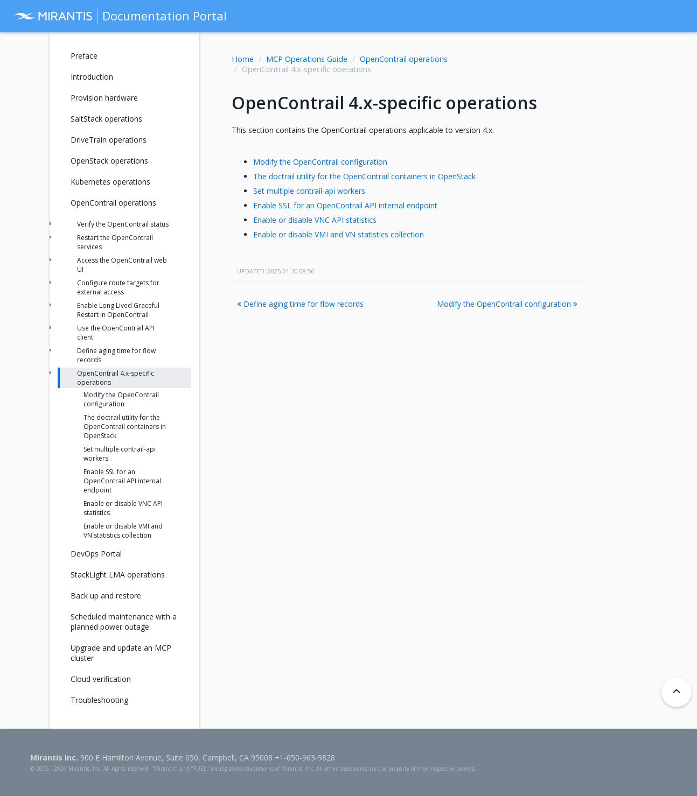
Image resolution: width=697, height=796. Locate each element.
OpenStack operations (109, 161)
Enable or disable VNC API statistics (315, 220)
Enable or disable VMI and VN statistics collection (338, 234)
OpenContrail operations (404, 59)
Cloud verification (101, 679)
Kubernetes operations (110, 182)
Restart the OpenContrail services (115, 242)
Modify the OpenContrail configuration (320, 162)
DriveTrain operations (109, 140)
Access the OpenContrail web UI (122, 265)
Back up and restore (106, 595)
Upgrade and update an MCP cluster (121, 653)
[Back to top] (676, 692)
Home (243, 59)
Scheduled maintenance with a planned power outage (124, 621)
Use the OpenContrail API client (116, 332)
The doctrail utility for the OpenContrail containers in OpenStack (364, 176)
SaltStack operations (106, 119)
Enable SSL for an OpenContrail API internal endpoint (345, 205)
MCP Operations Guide (306, 59)
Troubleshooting (99, 700)
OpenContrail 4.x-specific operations (115, 378)
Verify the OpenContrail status (123, 224)
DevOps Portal (96, 553)
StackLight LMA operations (118, 574)
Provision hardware (104, 98)
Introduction (92, 77)
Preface (84, 56)
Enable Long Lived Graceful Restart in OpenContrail (118, 310)
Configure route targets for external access (118, 287)
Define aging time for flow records (300, 304)
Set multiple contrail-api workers (309, 191)
